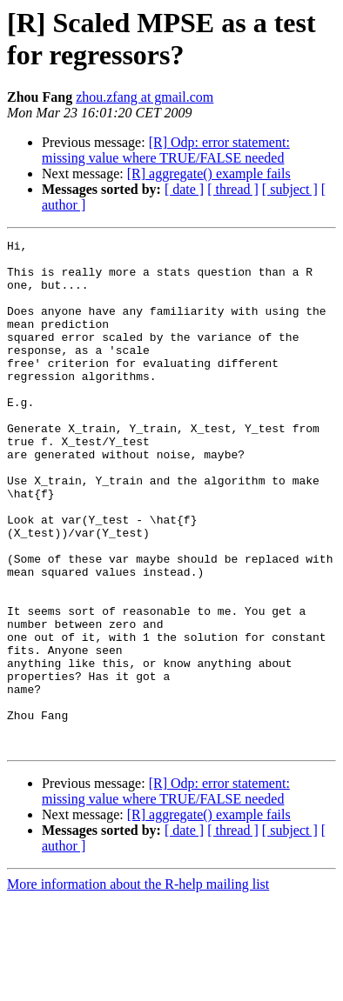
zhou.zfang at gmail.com (144, 97)
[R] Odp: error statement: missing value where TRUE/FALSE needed (166, 150)
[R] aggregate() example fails (209, 173)
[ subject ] (290, 189)
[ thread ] (233, 189)
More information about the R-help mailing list (138, 985)
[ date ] (184, 189)
